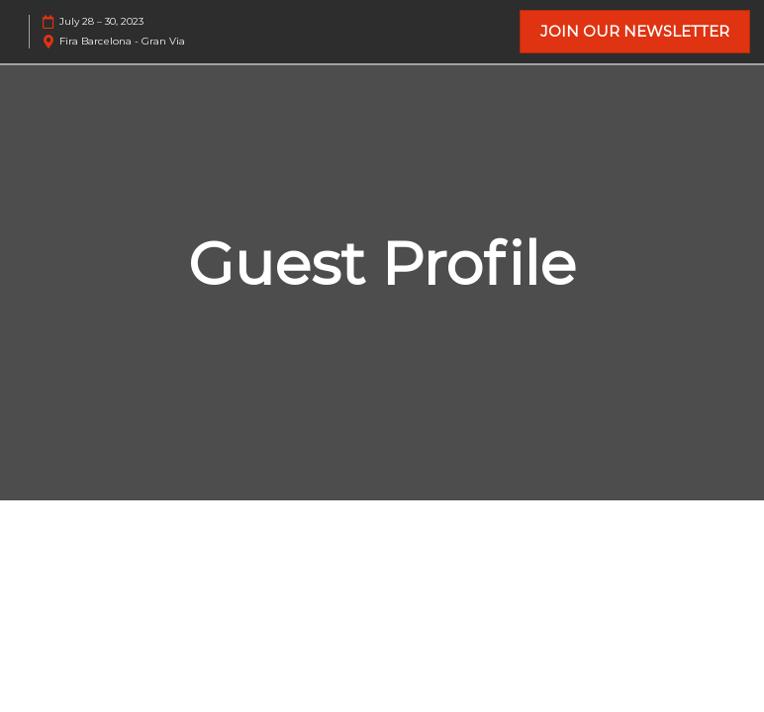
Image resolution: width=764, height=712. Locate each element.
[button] (635, 31)
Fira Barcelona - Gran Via (122, 41)
